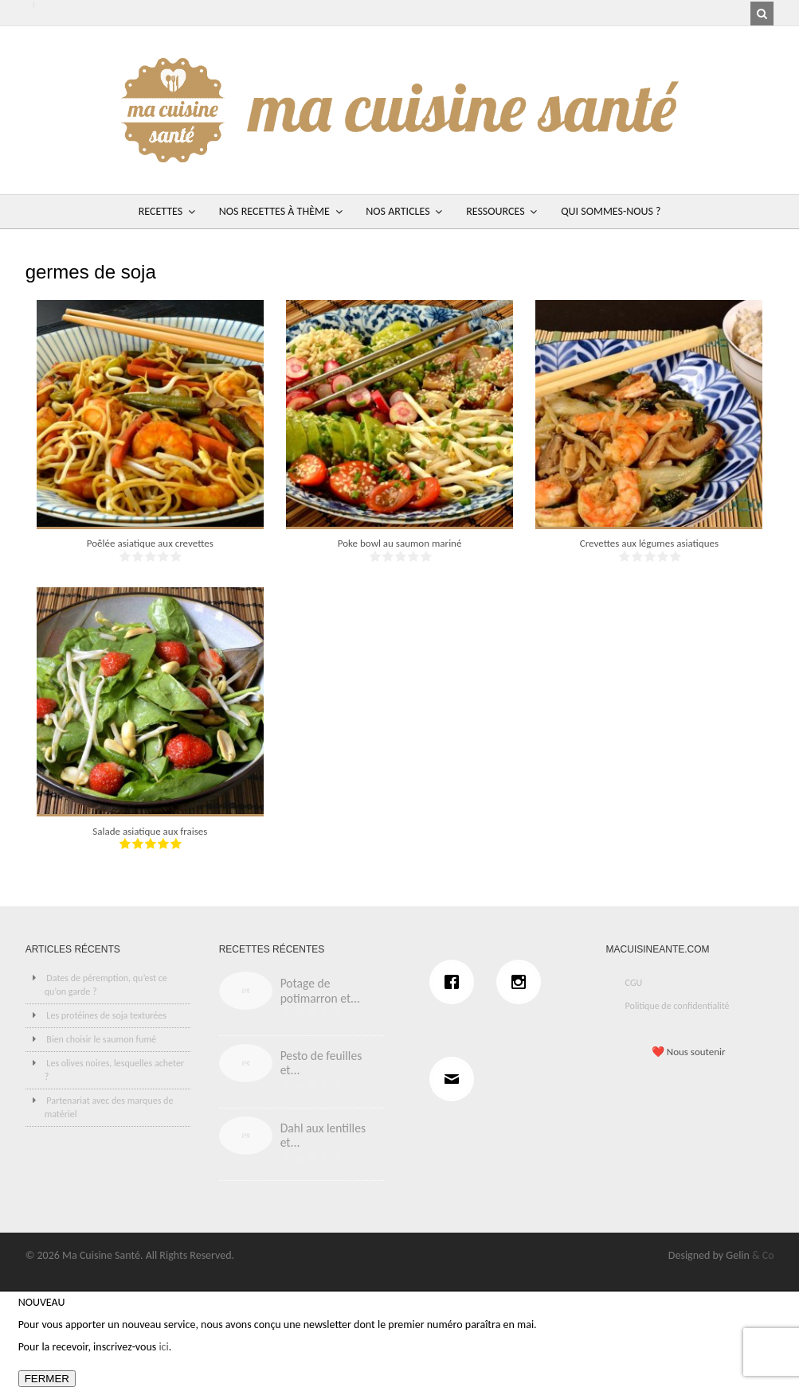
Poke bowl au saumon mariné (400, 543)
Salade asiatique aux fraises (149, 831)
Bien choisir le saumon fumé (101, 1039)
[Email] (456, 1079)
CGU (634, 982)
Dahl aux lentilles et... (323, 1135)
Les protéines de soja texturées (106, 1015)
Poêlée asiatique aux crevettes (150, 543)
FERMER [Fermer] (47, 1379)
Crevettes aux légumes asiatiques (649, 543)
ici (163, 1347)
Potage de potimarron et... (320, 991)
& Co (763, 1255)
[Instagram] (522, 982)
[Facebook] (456, 982)
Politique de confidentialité (677, 1005)
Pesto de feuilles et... (321, 1063)
